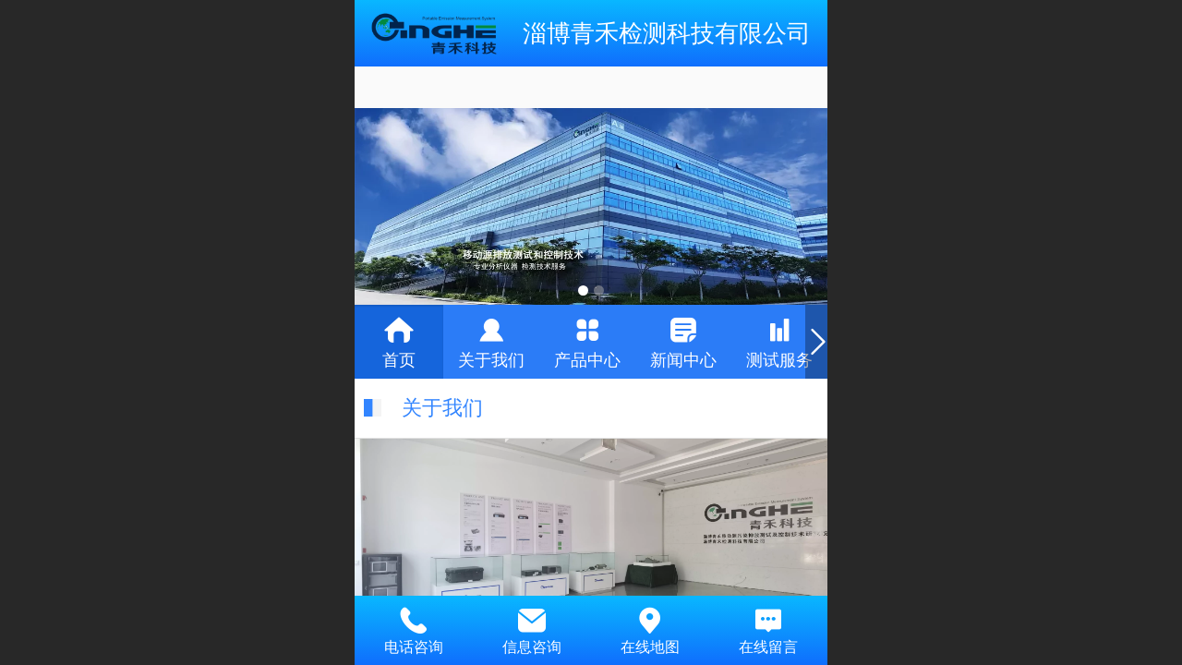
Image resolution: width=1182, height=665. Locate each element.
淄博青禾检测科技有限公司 (667, 33)
